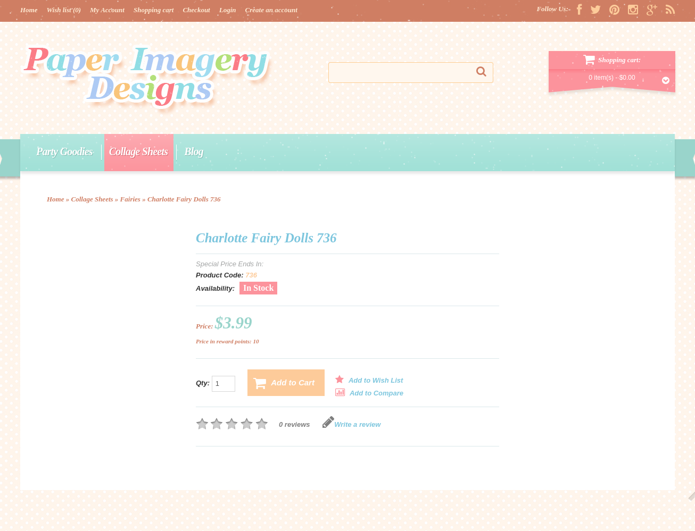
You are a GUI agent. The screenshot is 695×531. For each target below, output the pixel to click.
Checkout (196, 10)
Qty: (215, 384)
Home (29, 10)
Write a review (351, 424)
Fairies (130, 199)
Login (227, 10)
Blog (193, 151)
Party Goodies (64, 151)
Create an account (271, 10)
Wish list (64, 10)
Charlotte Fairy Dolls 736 (184, 199)
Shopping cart (154, 10)
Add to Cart (284, 383)
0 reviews (294, 424)
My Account (107, 10)
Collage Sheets (138, 151)
